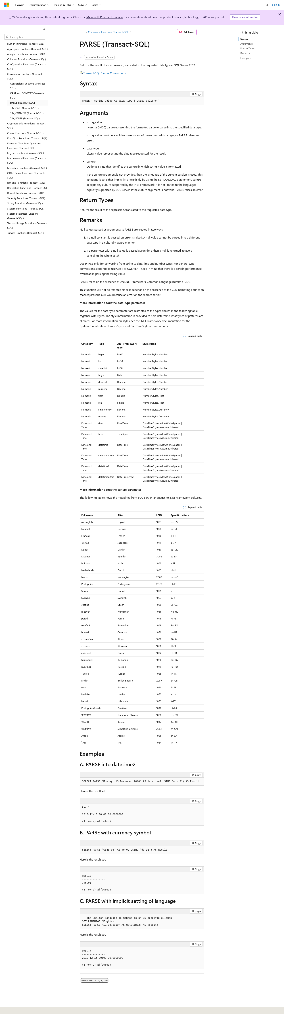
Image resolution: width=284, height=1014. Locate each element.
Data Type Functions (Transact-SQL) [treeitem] (27, 138)
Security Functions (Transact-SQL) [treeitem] (26, 198)
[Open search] (267, 5)
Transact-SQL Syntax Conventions (104, 73)
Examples (245, 58)
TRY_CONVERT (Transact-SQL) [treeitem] (26, 113)
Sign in (276, 4)
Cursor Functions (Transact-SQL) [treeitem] (25, 133)
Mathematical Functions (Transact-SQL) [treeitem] (26, 161)
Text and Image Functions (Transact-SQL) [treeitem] (27, 225)
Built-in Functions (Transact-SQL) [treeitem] (25, 43)
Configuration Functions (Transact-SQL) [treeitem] (26, 67)
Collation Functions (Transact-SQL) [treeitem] (26, 59)
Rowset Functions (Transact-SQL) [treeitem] (25, 193)
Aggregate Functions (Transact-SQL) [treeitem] (27, 49)
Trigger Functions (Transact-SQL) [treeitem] (25, 233)
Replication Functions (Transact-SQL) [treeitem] (27, 188)
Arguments (246, 43)
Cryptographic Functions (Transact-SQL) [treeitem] (27, 126)
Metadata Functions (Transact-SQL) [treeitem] (27, 168)
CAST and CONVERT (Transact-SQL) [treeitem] (27, 95)
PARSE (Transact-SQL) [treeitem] (22, 102)
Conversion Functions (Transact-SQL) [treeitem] (28, 86)
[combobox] (24, 37)
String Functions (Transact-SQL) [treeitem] (25, 203)
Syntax (244, 39)
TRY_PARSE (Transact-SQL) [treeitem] (25, 118)
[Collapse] (44, 29)
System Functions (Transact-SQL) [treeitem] (25, 208)
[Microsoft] (6, 5)
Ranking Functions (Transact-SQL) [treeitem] (26, 182)
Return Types (247, 48)
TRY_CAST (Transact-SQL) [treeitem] (24, 108)
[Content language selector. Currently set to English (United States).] (20, 1009)
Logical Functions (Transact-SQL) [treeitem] (25, 153)
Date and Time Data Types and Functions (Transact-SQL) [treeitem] (24, 146)
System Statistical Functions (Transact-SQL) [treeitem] (22, 216)
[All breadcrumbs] (83, 32)
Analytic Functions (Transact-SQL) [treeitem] (26, 54)
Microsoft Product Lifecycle (104, 17)
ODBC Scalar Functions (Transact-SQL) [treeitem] (26, 175)
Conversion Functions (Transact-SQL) (108, 32)
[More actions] (201, 32)
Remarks (245, 53)
